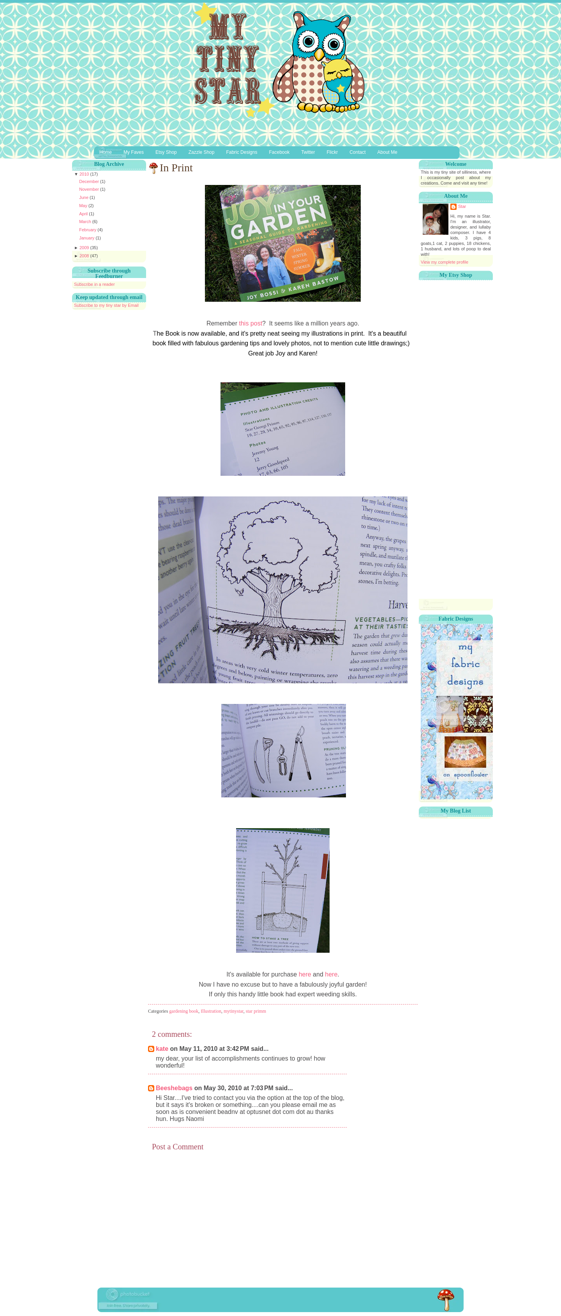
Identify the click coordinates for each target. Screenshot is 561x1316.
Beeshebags (174, 1088)
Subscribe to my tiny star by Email (106, 305)
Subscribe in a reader (94, 284)
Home (105, 152)
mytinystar (233, 1011)
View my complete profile (444, 262)
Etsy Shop (166, 152)
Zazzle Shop (202, 152)
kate (162, 1048)
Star (462, 206)
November (89, 189)
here (305, 974)
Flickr (332, 152)
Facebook (279, 152)
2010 (84, 174)
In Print (176, 168)
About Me (387, 152)
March (85, 221)
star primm (256, 1011)
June (84, 197)
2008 (84, 255)
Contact (357, 152)
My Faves (133, 152)
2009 (84, 247)
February (88, 229)
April (84, 213)
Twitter (308, 152)
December (89, 181)
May (83, 205)
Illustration (211, 1011)
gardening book (183, 1011)
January (87, 238)
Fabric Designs (241, 152)
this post (250, 323)
